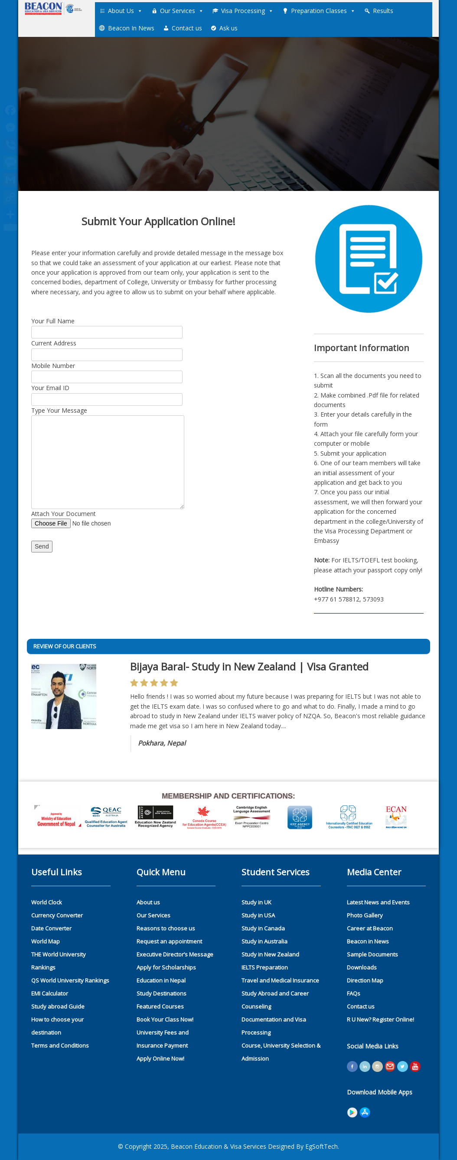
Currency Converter (57, 915)
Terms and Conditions (60, 1045)
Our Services (182, 11)
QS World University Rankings (70, 980)
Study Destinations (161, 993)
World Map (45, 941)
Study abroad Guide (58, 1006)
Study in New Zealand (270, 954)
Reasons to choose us (166, 928)
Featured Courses (160, 1006)
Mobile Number (107, 371)
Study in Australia (264, 941)
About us (148, 902)
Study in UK (256, 902)
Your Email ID (107, 393)
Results (383, 11)
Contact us (187, 28)
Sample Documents (372, 954)
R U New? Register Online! (380, 1019)
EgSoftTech (321, 1146)
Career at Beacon (370, 928)
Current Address (107, 348)
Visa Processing (247, 11)
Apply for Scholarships (166, 967)
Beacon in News (368, 941)
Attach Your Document (88, 518)
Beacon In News (131, 28)
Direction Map (365, 980)
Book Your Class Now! (165, 1019)
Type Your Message (107, 415)
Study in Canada (263, 928)
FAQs (353, 993)
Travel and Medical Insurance (280, 980)
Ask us (228, 28)
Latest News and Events (378, 902)
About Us (125, 11)
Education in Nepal (161, 980)
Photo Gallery (365, 915)
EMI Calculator (49, 993)
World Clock (46, 902)
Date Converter (51, 928)
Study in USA (258, 915)
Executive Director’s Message (175, 954)
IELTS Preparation (265, 967)
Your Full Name (107, 326)
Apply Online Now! (160, 1058)
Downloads (362, 967)
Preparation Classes (323, 11)
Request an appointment (169, 941)
